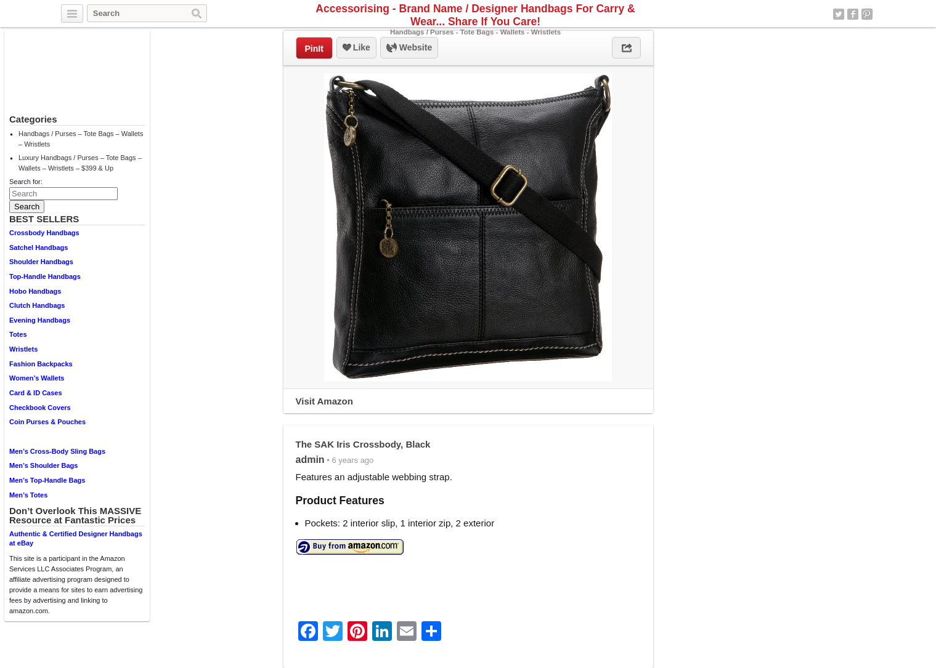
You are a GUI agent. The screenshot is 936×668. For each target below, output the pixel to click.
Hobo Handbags (35, 291)
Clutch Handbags (37, 305)
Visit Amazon (324, 401)
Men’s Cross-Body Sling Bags (57, 451)
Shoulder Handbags (41, 261)
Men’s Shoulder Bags (43, 465)
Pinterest (867, 14)
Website (409, 48)
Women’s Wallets (36, 378)
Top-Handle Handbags (45, 276)
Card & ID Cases (35, 392)
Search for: (26, 181)
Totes (18, 334)
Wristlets (23, 349)
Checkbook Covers (40, 407)
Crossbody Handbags (44, 232)
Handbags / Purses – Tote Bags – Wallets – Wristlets (80, 139)
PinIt (314, 49)
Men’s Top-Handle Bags (47, 480)
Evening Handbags (39, 320)
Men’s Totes (28, 495)
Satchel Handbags (38, 247)
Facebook (853, 14)
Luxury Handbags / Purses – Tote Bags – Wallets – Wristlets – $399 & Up (80, 163)
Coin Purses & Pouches (47, 421)
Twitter (838, 14)
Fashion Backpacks (41, 364)
